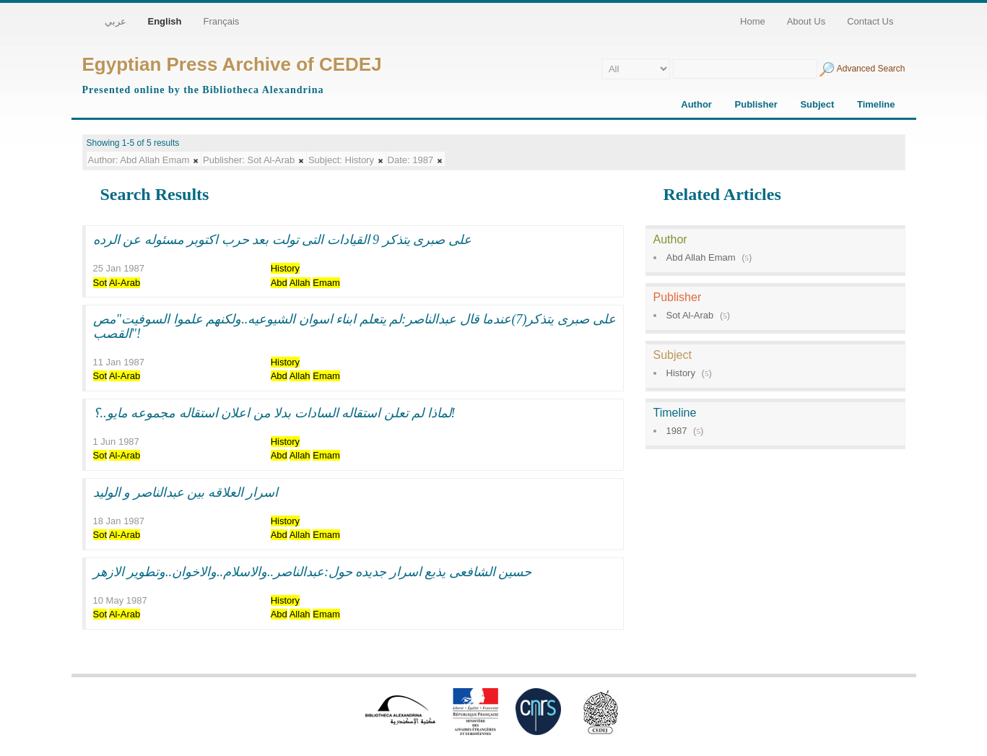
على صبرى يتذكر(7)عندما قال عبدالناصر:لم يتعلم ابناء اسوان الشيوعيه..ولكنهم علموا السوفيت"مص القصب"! (354, 326)
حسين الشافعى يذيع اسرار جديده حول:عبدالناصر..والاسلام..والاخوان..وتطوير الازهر (312, 572)
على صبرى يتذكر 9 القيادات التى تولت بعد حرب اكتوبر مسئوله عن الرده (282, 240)
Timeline (876, 104)
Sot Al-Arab (690, 315)
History (680, 373)
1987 (676, 430)
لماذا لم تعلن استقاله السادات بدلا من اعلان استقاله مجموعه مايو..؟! (274, 413)
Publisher (756, 104)
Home (752, 21)
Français (221, 21)
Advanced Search (871, 69)
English (165, 21)
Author (696, 104)
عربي (115, 21)
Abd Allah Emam (701, 257)
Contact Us (870, 21)
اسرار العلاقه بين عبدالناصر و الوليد (186, 492)
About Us (806, 21)
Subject (817, 104)
